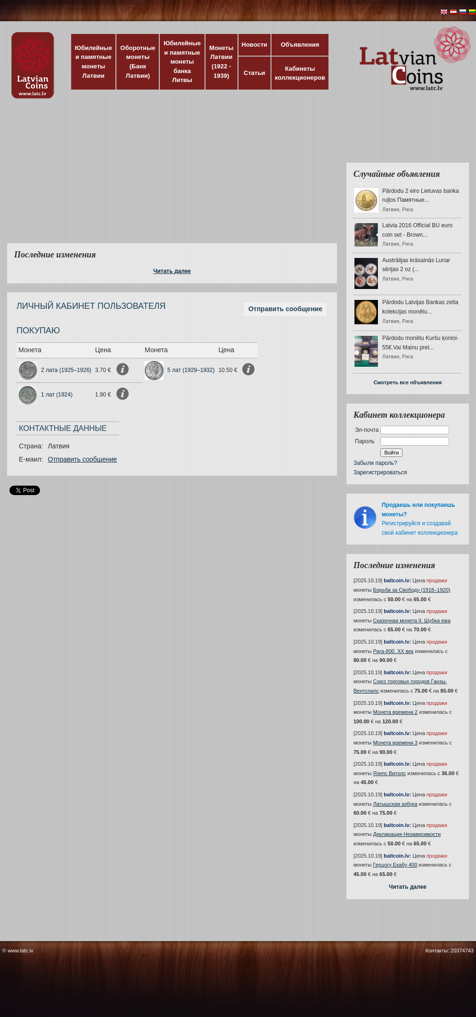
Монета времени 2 (395, 712)
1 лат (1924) (57, 394)
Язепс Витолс (389, 773)
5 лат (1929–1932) (190, 370)
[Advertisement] (184, 177)
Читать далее (172, 271)
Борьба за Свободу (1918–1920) (412, 590)
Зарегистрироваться (380, 472)
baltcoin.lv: (397, 580)
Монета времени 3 (395, 742)
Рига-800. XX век (393, 651)
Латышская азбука (395, 804)
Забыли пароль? (375, 463)
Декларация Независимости (407, 834)
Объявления (300, 44)
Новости (255, 44)
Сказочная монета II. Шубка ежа (412, 620)
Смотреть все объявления (408, 382)
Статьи (254, 72)
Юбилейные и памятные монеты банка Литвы (182, 61)
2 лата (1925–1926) (66, 370)
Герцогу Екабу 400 (395, 865)
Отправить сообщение (285, 309)
